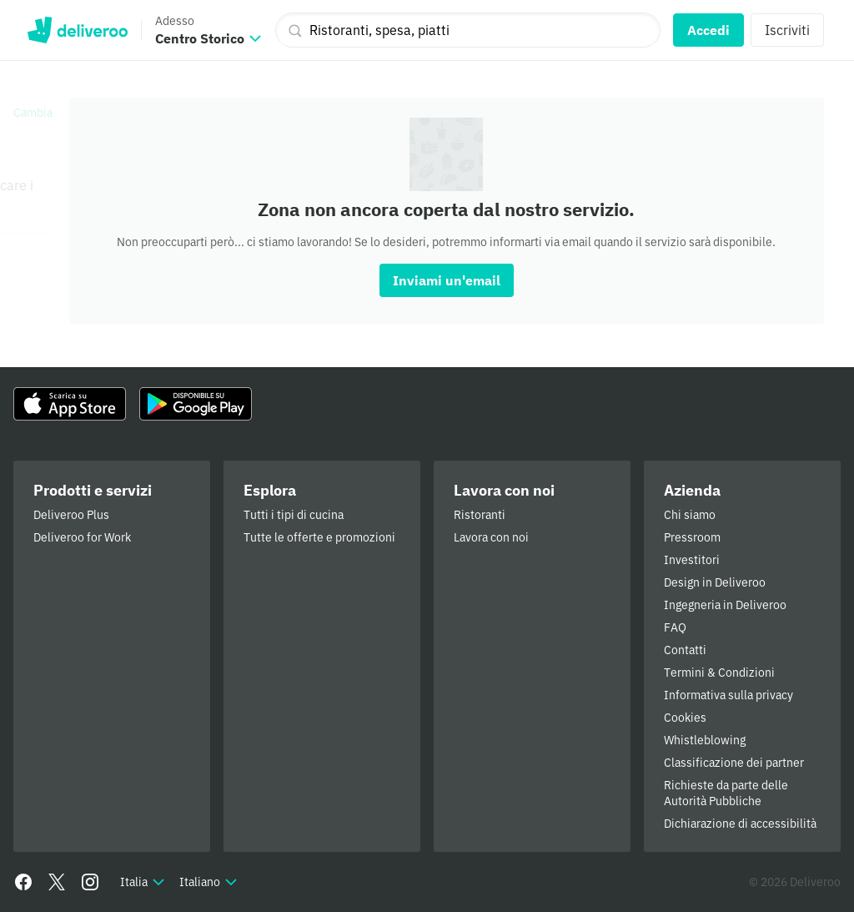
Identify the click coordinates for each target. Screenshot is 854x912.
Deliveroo (77, 30)
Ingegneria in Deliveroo (725, 604)
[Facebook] (23, 882)
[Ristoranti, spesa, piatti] (468, 30)
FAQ (675, 627)
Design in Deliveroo (715, 582)
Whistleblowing (705, 740)
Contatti (685, 650)
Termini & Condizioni (719, 672)
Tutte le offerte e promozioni (319, 537)
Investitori (692, 559)
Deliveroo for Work (82, 537)
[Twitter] (57, 882)
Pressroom (692, 537)
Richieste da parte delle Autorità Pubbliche (726, 793)
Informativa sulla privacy (728, 695)
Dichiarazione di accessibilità (740, 823)
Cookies (685, 717)
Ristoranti (479, 514)
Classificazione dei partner (734, 762)
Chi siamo (690, 514)
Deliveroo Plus (71, 514)
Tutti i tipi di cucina (294, 514)
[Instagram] (90, 882)
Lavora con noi (491, 537)
